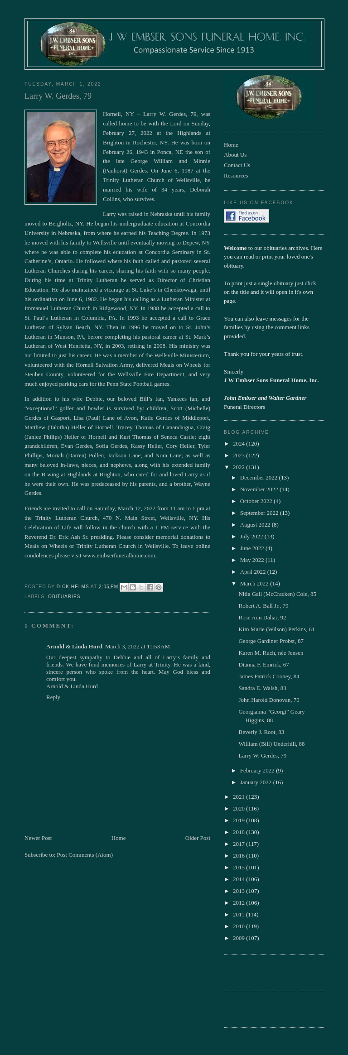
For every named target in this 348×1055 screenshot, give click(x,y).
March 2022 (255, 583)
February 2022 (258, 770)
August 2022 (256, 524)
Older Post (197, 837)
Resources (236, 175)
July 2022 (252, 536)
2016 (239, 855)
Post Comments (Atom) (85, 854)
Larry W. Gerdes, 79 (262, 755)
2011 (239, 914)
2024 (239, 443)
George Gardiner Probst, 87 (270, 641)
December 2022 (259, 477)
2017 (239, 843)
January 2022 (256, 782)
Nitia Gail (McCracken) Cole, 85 (277, 593)
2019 (239, 820)
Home (118, 837)
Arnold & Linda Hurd (74, 646)
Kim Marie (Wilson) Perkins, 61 (276, 629)
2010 (239, 926)
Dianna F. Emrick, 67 (263, 664)
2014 (239, 879)
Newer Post (38, 837)
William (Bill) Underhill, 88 (271, 743)
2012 (239, 902)
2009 (239, 938)
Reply (53, 697)
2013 (239, 890)
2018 (239, 832)
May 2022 (253, 559)
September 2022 (260, 512)
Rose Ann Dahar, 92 (262, 617)
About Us (235, 154)
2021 (239, 796)
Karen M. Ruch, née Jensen (270, 652)
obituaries (64, 596)
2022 (239, 467)
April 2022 (253, 571)
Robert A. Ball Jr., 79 (263, 605)
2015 (239, 867)
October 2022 (257, 501)
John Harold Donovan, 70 (268, 699)
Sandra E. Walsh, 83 (262, 688)
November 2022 (260, 489)
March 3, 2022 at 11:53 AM (137, 646)
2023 (239, 455)
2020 (239, 808)
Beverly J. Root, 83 (261, 732)
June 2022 (253, 548)
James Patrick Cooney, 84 (268, 676)
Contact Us (237, 165)
